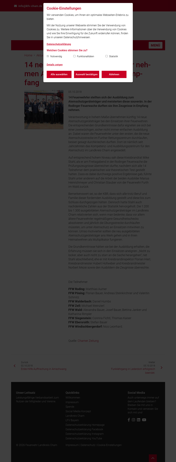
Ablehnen (114, 74)
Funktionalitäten (85, 56)
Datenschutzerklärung (59, 44)
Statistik (113, 56)
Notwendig (56, 56)
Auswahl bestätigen (87, 74)
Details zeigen (55, 64)
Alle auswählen (59, 74)
